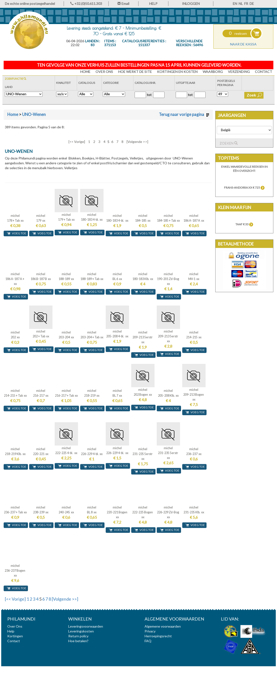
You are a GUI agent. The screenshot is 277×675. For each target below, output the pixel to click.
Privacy (150, 631)
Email (123, 3)
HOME (85, 72)
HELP (153, 3)
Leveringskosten (81, 631)
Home (12, 114)
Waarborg (213, 72)
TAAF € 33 (244, 224)
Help (10, 631)
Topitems (228, 158)
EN (235, 3)
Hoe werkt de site (135, 72)
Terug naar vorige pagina (184, 114)
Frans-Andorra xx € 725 (244, 187)
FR (246, 3)
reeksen (238, 33)
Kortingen (15, 636)
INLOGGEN (191, 3)
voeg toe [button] (16, 233)
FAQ (148, 641)
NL (241, 3)
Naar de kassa (243, 44)
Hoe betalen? (78, 641)
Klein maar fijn (234, 207)
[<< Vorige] (77, 142)
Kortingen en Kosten (177, 72)
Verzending (239, 72)
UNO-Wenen (34, 114)
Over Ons (104, 72)
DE (252, 3)
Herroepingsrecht (158, 636)
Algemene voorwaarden (163, 626)
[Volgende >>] (137, 142)
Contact (263, 72)
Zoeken (229, 143)
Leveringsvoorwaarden (85, 626)
